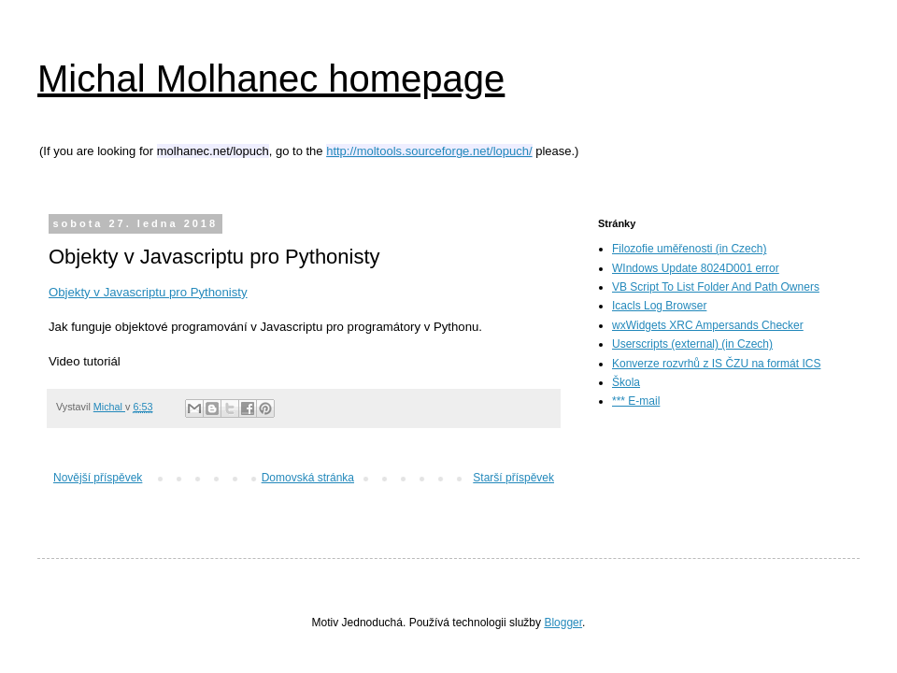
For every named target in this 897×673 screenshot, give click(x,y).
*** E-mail (636, 401)
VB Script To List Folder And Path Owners (715, 287)
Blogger (563, 622)
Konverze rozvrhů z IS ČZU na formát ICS (716, 363)
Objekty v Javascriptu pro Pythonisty (148, 292)
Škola (626, 382)
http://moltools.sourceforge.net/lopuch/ (429, 151)
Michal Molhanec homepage (271, 78)
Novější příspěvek (97, 477)
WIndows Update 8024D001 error (695, 268)
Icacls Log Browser (659, 305)
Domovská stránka (308, 477)
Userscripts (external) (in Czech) (692, 344)
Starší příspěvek (513, 477)
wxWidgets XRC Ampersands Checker (708, 325)
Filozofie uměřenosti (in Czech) (689, 248)
